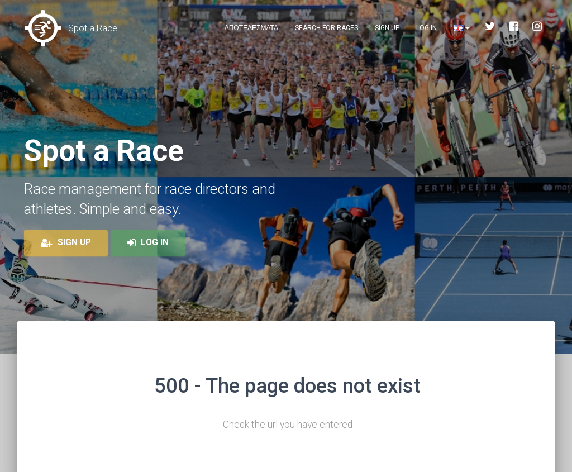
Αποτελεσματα (251, 28)
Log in (426, 28)
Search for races (326, 28)
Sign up (387, 28)
